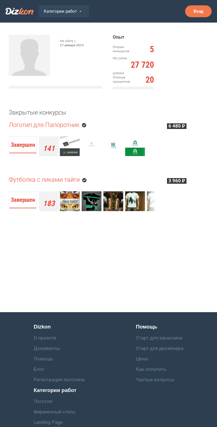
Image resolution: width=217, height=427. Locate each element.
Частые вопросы (155, 379)
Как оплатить (151, 369)
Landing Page (48, 422)
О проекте (45, 338)
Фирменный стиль (54, 412)
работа (49, 149)
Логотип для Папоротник (45, 124)
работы (49, 204)
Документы (47, 348)
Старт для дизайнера (159, 348)
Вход (198, 11)
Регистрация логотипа (59, 379)
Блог (39, 369)
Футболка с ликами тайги (44, 179)
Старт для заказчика (159, 338)
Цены (142, 359)
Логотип (43, 401)
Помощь (43, 359)
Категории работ (62, 11)
